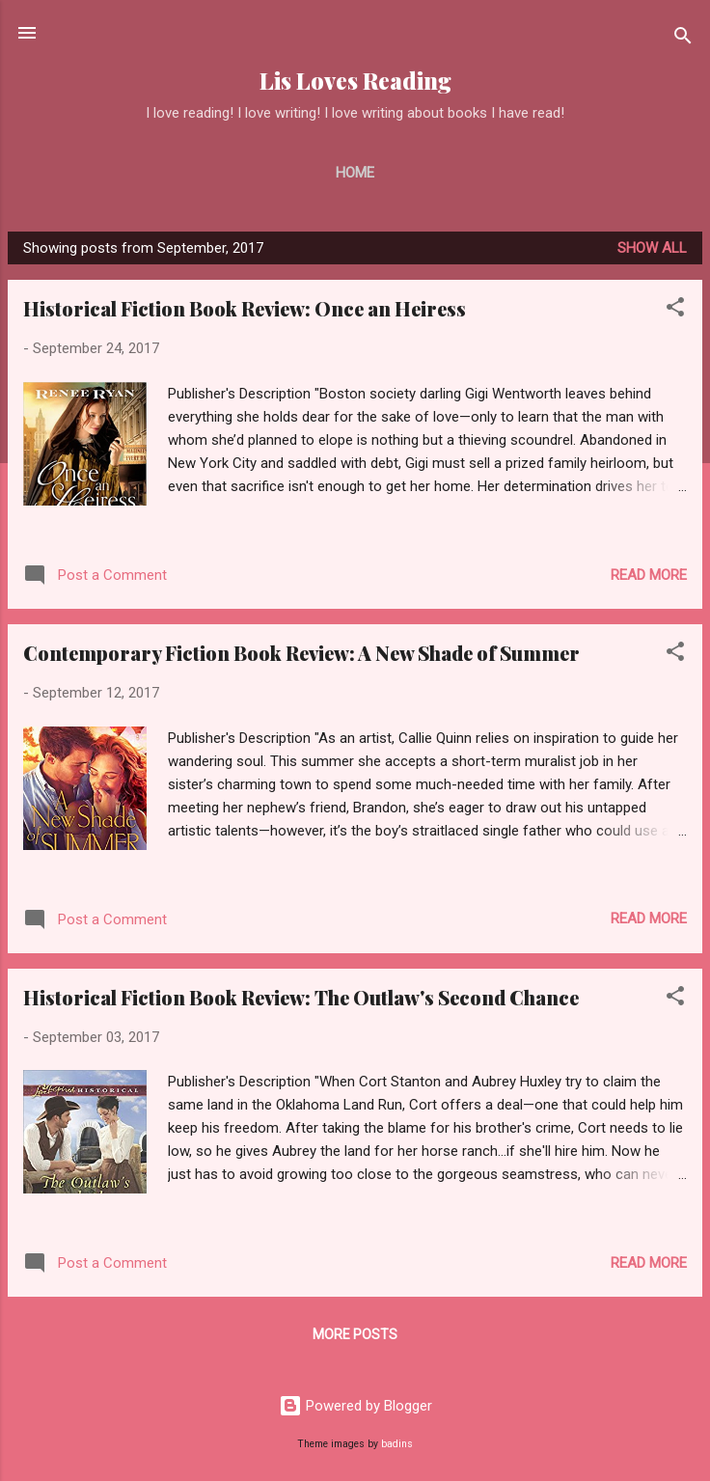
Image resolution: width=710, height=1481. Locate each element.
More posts (355, 1334)
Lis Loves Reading (355, 81)
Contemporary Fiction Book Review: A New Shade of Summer (301, 653)
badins (397, 1444)
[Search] (683, 39)
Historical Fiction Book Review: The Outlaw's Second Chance (301, 997)
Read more (649, 575)
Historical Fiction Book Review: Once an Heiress (244, 308)
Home (355, 172)
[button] (675, 310)
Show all (652, 248)
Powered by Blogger (355, 1405)
